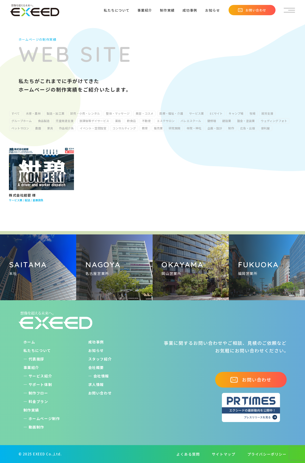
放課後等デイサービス (94, 121)
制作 (231, 128)
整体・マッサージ (118, 113)
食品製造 (44, 121)
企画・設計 (214, 128)
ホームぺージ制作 (44, 418)
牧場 (252, 113)
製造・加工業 (55, 113)
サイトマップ (224, 454)
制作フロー (38, 393)
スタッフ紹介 (100, 359)
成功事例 (190, 10)
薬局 (118, 121)
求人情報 (96, 384)
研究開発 (175, 128)
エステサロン (166, 121)
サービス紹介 (40, 376)
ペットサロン (20, 128)
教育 (145, 128)
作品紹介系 (66, 128)
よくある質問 (188, 454)
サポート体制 (40, 384)
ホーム (29, 342)
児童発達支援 (64, 121)
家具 (50, 128)
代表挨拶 (36, 359)
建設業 (226, 121)
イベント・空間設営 (93, 128)
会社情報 (101, 376)
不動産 (146, 121)
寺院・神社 (194, 128)
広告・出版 (247, 128)
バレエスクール (191, 121)
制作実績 (167, 10)
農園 (38, 128)
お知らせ (212, 10)
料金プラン (38, 401)
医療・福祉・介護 (171, 113)
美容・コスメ (144, 113)
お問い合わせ (252, 10)
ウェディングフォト (274, 121)
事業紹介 (144, 10)
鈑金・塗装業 (246, 121)
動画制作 (36, 427)
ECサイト (216, 113)
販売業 (158, 128)
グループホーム (21, 121)
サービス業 (196, 113)
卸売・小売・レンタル (85, 113)
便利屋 (265, 128)
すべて (15, 113)
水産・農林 (33, 113)
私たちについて (117, 10)
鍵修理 (211, 121)
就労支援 (267, 113)
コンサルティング (124, 128)
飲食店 (131, 121)
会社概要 (96, 367)
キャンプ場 (236, 113)
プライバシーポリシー (267, 454)
